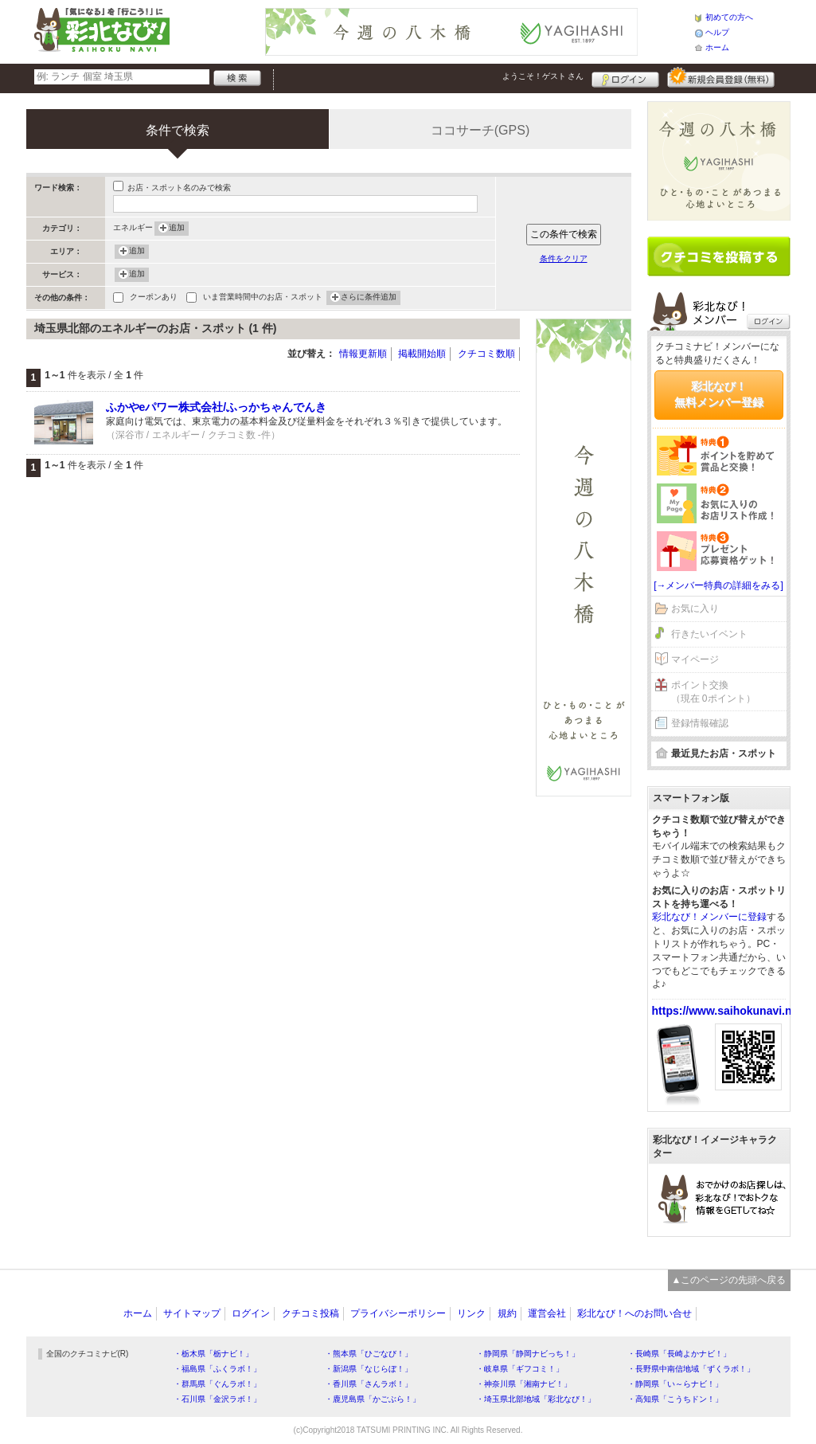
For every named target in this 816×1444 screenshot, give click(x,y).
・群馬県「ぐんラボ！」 (217, 1383)
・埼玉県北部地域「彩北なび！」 (535, 1399)
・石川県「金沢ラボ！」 (217, 1399)
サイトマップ (192, 1313)
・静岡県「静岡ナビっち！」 (528, 1353)
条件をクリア (564, 258)
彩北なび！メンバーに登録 (709, 916)
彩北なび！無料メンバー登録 (718, 394)
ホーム (717, 47)
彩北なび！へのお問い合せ (634, 1313)
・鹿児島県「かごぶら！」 (372, 1399)
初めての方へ (729, 17)
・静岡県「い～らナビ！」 (675, 1383)
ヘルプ (717, 32)
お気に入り (695, 608)
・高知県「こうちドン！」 (675, 1399)
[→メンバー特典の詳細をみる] (718, 585)
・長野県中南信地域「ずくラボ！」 (691, 1368)
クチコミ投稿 (310, 1313)
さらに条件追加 (368, 297)
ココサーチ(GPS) (480, 130)
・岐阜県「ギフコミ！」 (520, 1368)
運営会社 (547, 1313)
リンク (471, 1313)
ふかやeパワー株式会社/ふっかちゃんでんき (216, 407)
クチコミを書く (719, 256)
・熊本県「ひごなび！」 (368, 1353)
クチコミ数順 (486, 353)
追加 (177, 228)
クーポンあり (154, 298)
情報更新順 (363, 353)
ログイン (625, 77)
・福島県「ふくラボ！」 (217, 1368)
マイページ (695, 659)
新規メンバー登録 (721, 77)
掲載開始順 (422, 353)
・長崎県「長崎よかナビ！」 (679, 1353)
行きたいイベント (709, 634)
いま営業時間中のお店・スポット (262, 298)
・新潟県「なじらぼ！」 (368, 1368)
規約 (507, 1313)
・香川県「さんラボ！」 (368, 1383)
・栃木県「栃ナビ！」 (213, 1353)
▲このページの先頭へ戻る (729, 1280)
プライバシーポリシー (398, 1313)
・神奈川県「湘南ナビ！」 (524, 1383)
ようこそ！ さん (543, 76)
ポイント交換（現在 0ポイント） (713, 691)
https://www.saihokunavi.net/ (728, 1010)
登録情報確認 (699, 723)
